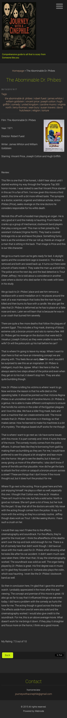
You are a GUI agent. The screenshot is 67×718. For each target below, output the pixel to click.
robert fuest (40, 98)
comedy (15, 104)
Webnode (39, 711)
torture (45, 110)
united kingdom (30, 104)
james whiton (55, 98)
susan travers (48, 107)
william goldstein (15, 101)
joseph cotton (48, 101)
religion (36, 110)
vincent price (32, 101)
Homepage (18, 70)
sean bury (34, 107)
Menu (59, 6)
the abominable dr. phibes (18, 98)
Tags (4, 94)
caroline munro (48, 104)
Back (7, 655)
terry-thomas (20, 107)
